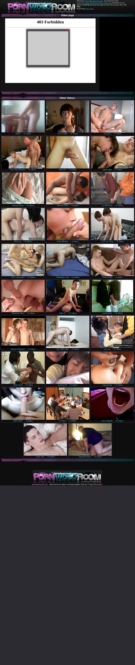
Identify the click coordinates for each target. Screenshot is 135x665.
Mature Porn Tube (83, 3)
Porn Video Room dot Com (94, 1)
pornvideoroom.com (40, 484)
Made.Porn (108, 3)
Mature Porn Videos (96, 3)
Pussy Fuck (90, 9)
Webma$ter (98, 484)
